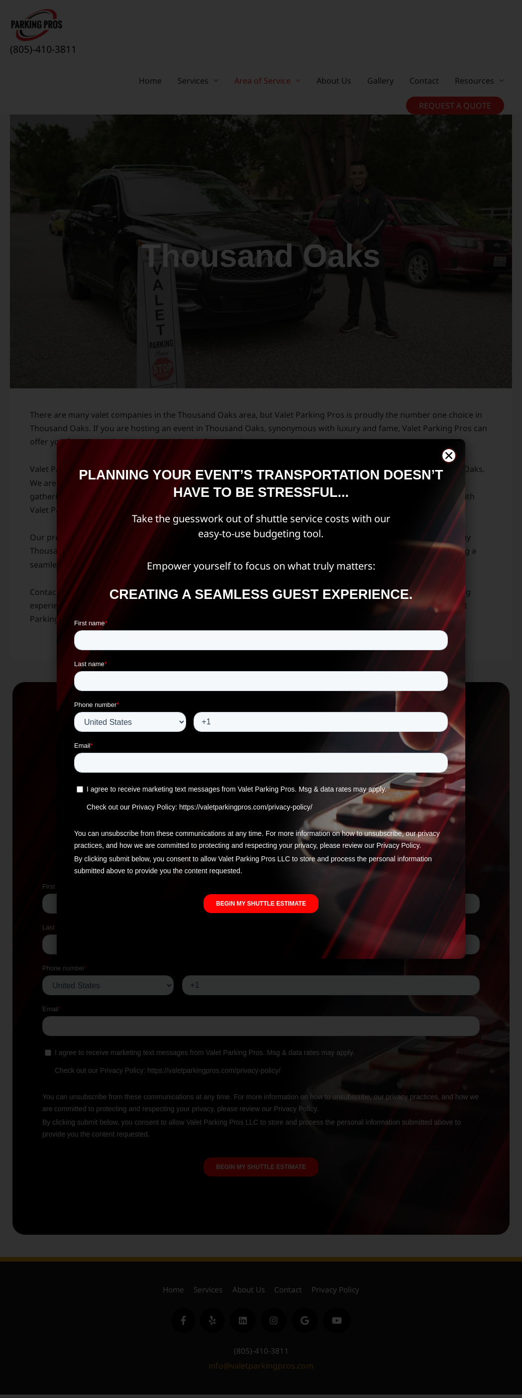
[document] (261, 699)
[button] (448, 455)
